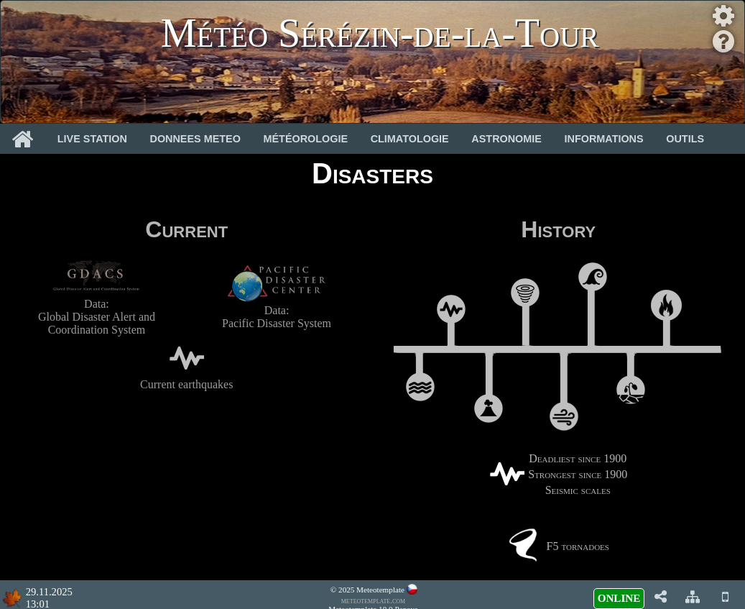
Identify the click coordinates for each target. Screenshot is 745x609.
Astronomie (506, 139)
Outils (685, 139)
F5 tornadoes (578, 546)
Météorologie (306, 139)
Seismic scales (578, 490)
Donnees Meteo (195, 139)
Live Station (92, 139)
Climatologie (410, 139)
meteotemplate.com (373, 600)
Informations (604, 139)
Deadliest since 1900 (577, 458)
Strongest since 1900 (577, 474)
